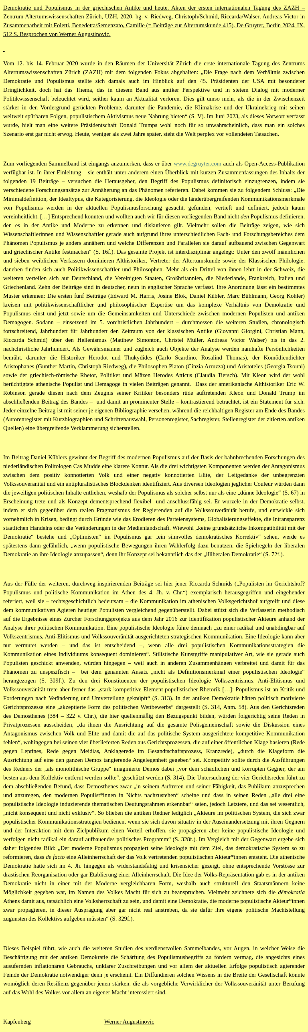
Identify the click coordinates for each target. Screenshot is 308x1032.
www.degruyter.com (197, 163)
